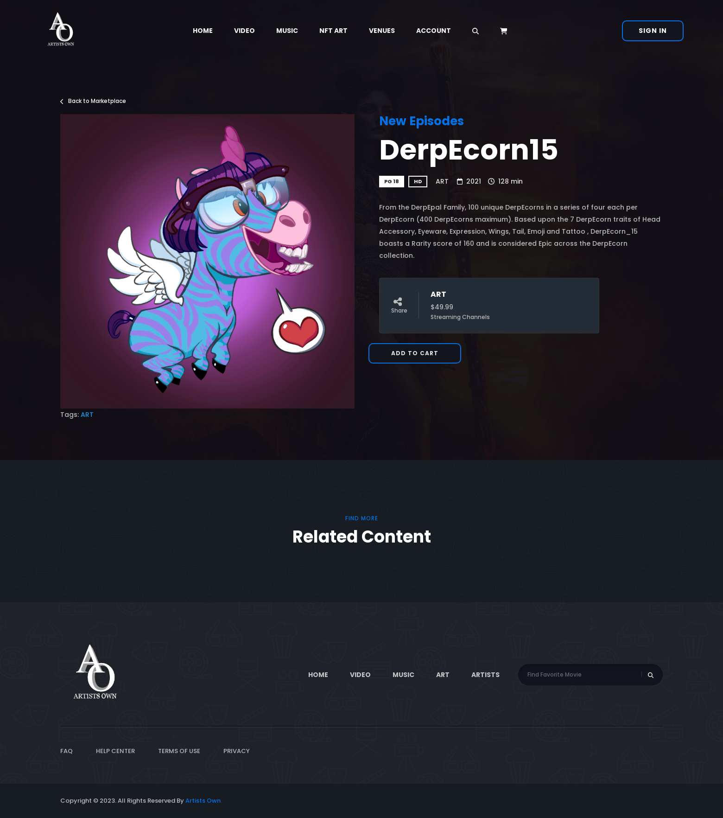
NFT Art (333, 30)
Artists (485, 674)
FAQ (66, 751)
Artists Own (203, 800)
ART (442, 181)
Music (287, 30)
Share (399, 305)
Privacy (236, 751)
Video (244, 30)
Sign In (653, 30)
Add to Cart (414, 353)
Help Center (115, 751)
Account (433, 30)
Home (203, 30)
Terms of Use (179, 751)
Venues (382, 30)
